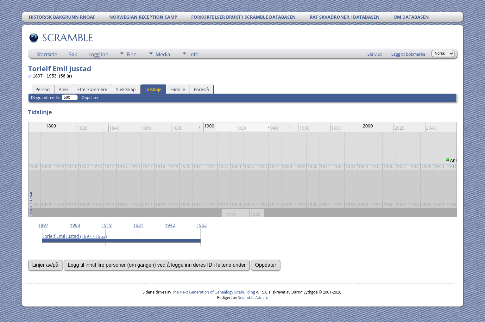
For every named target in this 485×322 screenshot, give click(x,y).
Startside (46, 54)
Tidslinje (153, 89)
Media (163, 54)
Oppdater (90, 97)
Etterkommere (92, 89)
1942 (170, 225)
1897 (43, 225)
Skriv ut (375, 54)
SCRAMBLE (67, 37)
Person (42, 89)
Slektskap (126, 89)
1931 (138, 225)
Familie (177, 89)
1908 (75, 225)
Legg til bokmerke (408, 54)
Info (193, 54)
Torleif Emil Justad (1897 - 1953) (74, 236)
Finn (132, 54)
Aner (63, 89)
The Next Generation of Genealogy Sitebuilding (213, 292)
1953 (202, 225)
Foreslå (201, 89)
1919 (107, 225)
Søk (73, 54)
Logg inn (99, 54)
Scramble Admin (252, 297)
